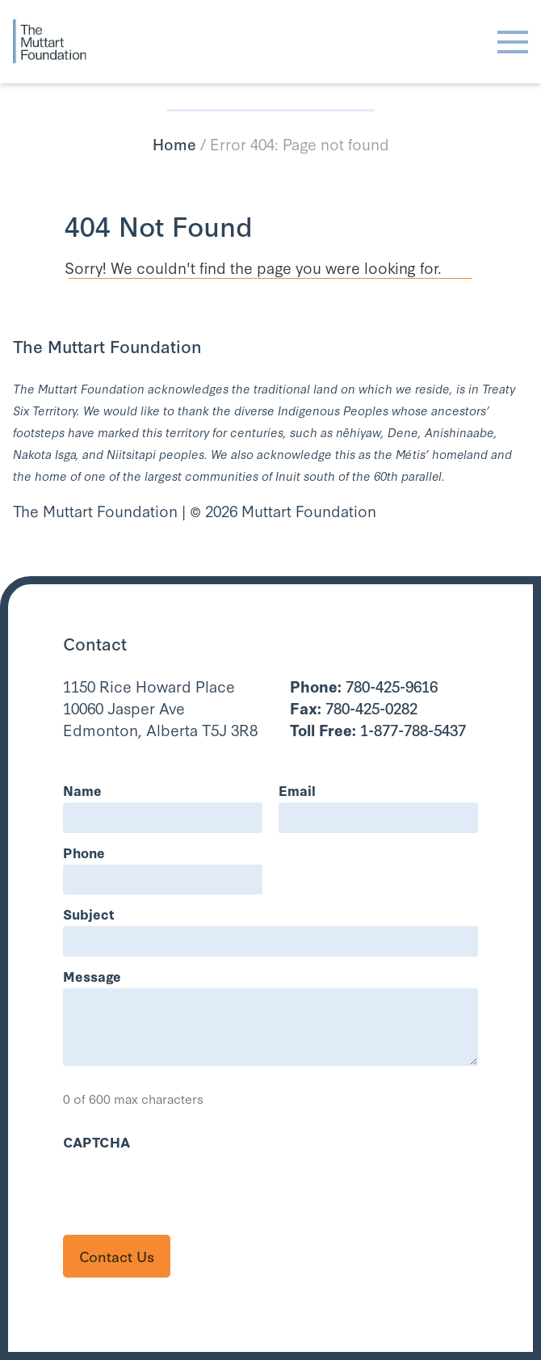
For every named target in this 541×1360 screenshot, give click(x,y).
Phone (84, 852)
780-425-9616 (364, 686)
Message (92, 975)
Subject (89, 913)
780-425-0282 (353, 707)
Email (297, 790)
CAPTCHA (96, 1141)
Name (82, 790)
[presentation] (185, 1185)
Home (174, 143)
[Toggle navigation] (512, 42)
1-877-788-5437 (378, 729)
